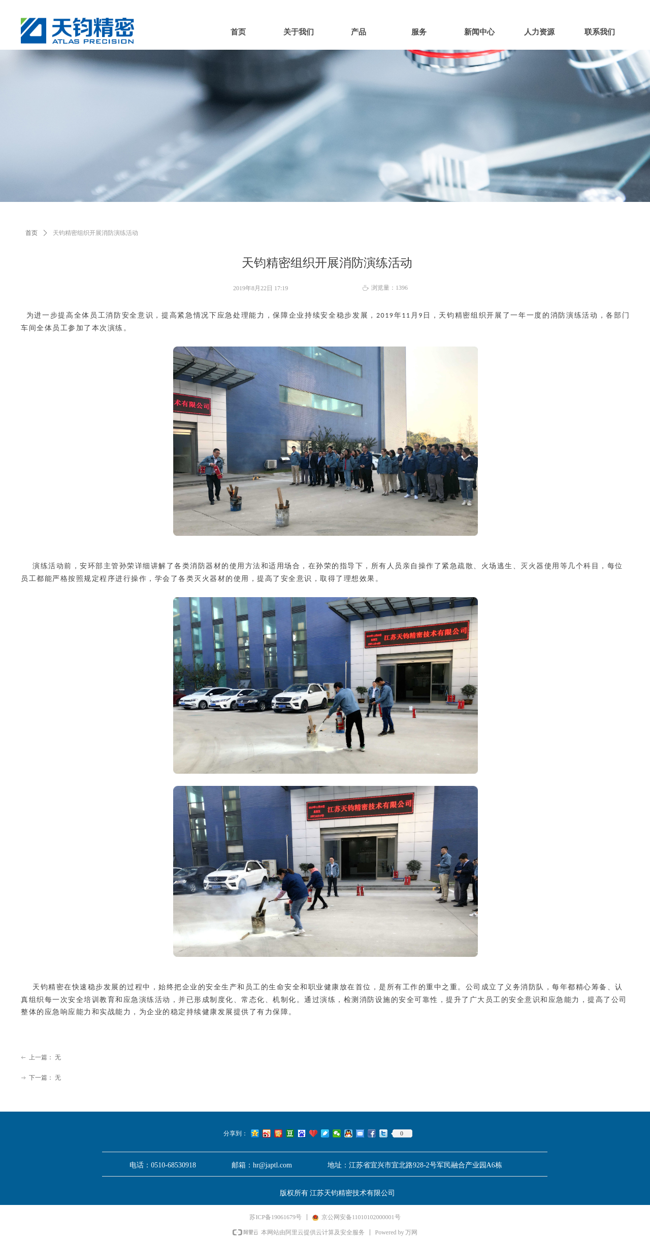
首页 (31, 232)
